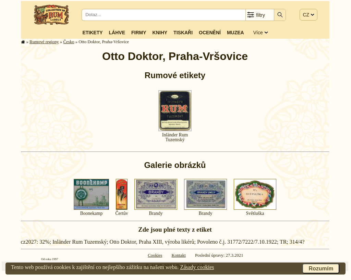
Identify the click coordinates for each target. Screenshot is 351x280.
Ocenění (210, 32)
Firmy (138, 32)
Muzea (235, 32)
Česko (68, 41)
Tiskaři (183, 32)
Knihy (160, 32)
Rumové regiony (44, 41)
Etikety (92, 32)
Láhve (117, 32)
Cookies (155, 255)
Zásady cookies (197, 267)
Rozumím (320, 268)
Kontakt (178, 255)
